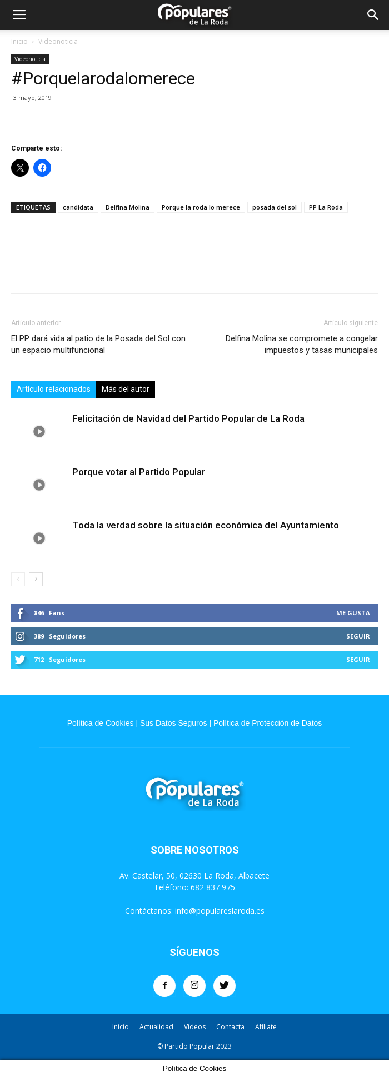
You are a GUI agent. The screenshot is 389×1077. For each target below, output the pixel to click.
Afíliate (266, 1026)
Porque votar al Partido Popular (138, 471)
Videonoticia (58, 41)
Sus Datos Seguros (173, 723)
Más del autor (125, 389)
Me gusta (353, 613)
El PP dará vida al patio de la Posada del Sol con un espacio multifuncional (98, 344)
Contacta (230, 1026)
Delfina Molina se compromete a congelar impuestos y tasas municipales (302, 344)
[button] (373, 15)
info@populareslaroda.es (220, 910)
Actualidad (156, 1026)
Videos (195, 1026)
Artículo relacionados (54, 389)
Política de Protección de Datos (267, 723)
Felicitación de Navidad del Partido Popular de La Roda (188, 418)
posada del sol (274, 207)
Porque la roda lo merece (201, 207)
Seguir (358, 636)
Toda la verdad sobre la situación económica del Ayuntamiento (205, 525)
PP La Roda (326, 207)
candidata (78, 207)
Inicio (19, 41)
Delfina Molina (127, 207)
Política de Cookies (100, 723)
